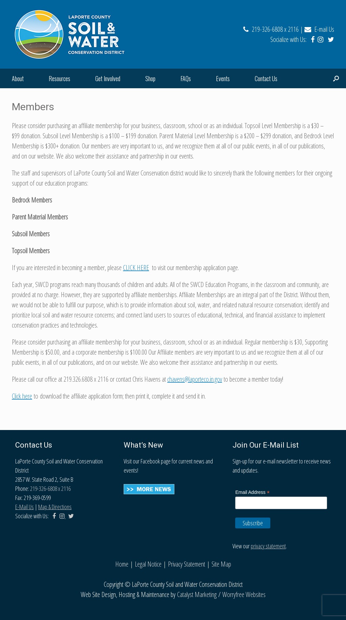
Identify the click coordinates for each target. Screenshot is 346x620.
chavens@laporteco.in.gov (194, 379)
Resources (59, 78)
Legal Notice (148, 564)
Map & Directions (55, 507)
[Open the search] (336, 78)
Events (223, 78)
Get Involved (107, 78)
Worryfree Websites (244, 594)
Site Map (221, 564)
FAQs (185, 78)
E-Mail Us (24, 507)
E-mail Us (319, 29)
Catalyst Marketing (197, 594)
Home (121, 564)
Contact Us (266, 78)
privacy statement (268, 546)
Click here (22, 396)
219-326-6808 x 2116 (271, 29)
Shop (150, 78)
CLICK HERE (136, 267)
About (18, 78)
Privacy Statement (186, 564)
